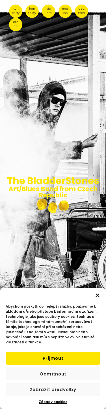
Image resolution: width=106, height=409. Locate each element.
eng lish (65, 11)
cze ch (15, 24)
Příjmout (53, 358)
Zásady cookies (53, 401)
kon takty (32, 11)
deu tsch (81, 11)
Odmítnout (53, 374)
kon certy (16, 11)
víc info (48, 11)
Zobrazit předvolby (53, 390)
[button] (97, 295)
